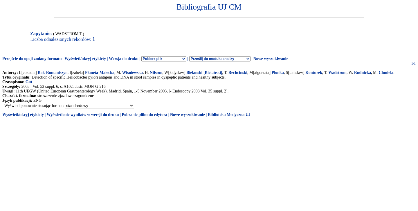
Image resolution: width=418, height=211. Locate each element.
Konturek (313, 72)
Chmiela (386, 72)
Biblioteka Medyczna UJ (229, 114)
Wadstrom (337, 72)
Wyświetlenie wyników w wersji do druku (83, 114)
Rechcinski (237, 72)
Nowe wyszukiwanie (270, 59)
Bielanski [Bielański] (204, 72)
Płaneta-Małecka (99, 72)
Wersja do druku (123, 59)
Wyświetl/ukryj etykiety (85, 59)
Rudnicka (362, 72)
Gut (29, 82)
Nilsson (156, 72)
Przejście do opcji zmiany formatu (32, 59)
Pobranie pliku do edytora (144, 114)
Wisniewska (132, 72)
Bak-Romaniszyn (53, 72)
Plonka (278, 72)
